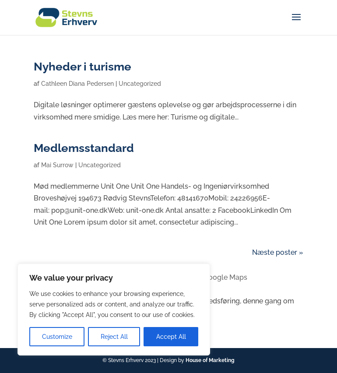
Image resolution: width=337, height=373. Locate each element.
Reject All (114, 336)
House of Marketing (210, 360)
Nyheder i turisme (82, 66)
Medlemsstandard (84, 148)
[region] (114, 309)
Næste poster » (277, 252)
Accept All (171, 336)
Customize (57, 336)
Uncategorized (140, 83)
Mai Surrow (57, 165)
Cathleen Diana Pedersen (77, 83)
